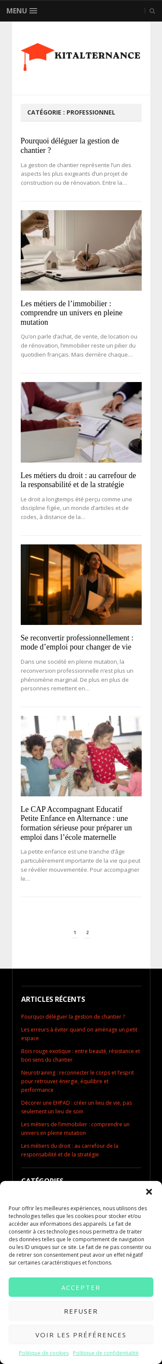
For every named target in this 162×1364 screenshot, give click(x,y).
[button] (149, 1191)
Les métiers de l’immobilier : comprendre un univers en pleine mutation (72, 312)
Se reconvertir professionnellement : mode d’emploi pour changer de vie (77, 643)
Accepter (81, 1287)
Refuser (81, 1311)
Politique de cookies (44, 1353)
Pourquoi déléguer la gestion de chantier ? (73, 1016)
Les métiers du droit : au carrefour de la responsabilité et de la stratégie (78, 480)
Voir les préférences (81, 1334)
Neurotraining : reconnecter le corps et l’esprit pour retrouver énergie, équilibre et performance (77, 1081)
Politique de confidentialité (106, 1353)
